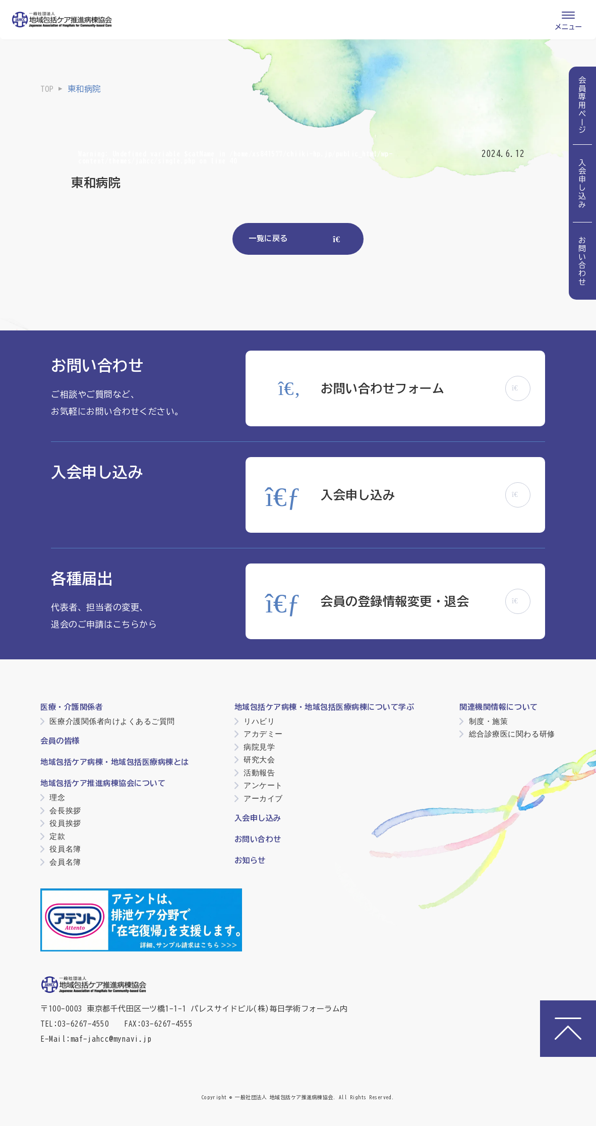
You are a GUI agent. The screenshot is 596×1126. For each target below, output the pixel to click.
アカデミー (263, 734)
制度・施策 (488, 721)
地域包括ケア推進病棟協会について (102, 783)
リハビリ (259, 721)
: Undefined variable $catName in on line (235, 157)
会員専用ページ (582, 105)
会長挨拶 (65, 810)
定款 (57, 836)
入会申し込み (582, 183)
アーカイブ (263, 798)
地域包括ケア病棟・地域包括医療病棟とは (114, 762)
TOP (46, 89)
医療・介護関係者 (71, 707)
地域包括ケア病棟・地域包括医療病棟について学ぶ (324, 707)
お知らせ (250, 860)
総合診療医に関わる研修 (512, 734)
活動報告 (259, 772)
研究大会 (259, 759)
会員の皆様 (60, 741)
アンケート (263, 785)
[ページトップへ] (568, 1028)
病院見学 (259, 747)
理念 (57, 797)
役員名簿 (65, 849)
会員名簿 (65, 862)
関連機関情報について (498, 707)
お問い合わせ (582, 261)
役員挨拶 (65, 823)
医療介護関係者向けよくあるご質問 (111, 721)
